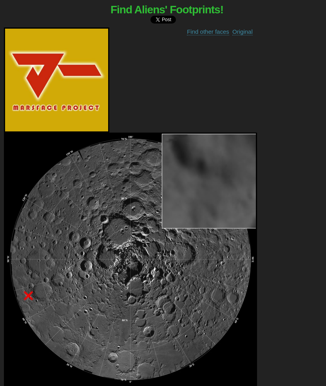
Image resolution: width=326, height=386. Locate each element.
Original (242, 31)
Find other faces (208, 31)
